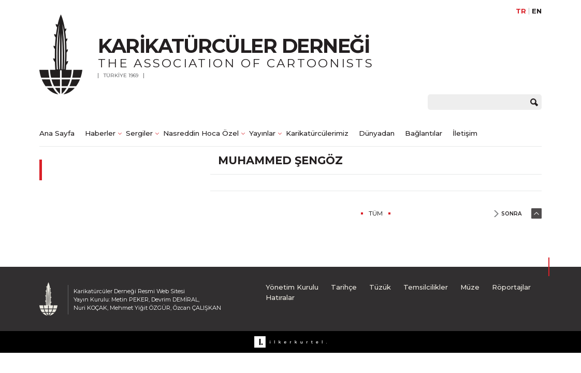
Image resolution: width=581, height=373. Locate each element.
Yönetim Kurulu (292, 287)
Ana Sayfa (57, 133)
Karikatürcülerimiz (317, 133)
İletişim (465, 133)
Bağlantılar (423, 133)
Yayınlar (262, 133)
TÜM (376, 213)
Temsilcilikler (425, 287)
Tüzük (380, 287)
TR (521, 11)
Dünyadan (377, 133)
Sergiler (139, 133)
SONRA (511, 213)
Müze (470, 287)
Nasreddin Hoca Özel (201, 133)
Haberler (100, 133)
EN (537, 11)
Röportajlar (511, 287)
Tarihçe (344, 287)
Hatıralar (280, 297)
